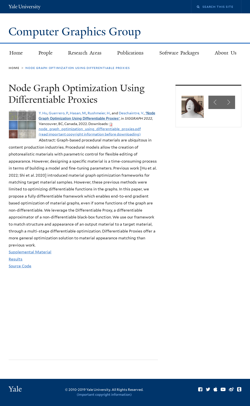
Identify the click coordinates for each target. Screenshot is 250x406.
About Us (225, 53)
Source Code (20, 266)
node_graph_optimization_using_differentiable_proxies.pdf (90, 129)
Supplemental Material (30, 252)
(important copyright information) (104, 395)
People (45, 53)
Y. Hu (43, 113)
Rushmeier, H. (99, 113)
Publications (130, 53)
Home (16, 53)
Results (15, 259)
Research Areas (84, 53)
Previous (215, 102)
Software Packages (179, 53)
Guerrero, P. (59, 113)
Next (228, 102)
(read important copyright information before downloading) (90, 134)
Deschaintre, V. (131, 113)
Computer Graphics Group (76, 31)
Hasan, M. (78, 113)
